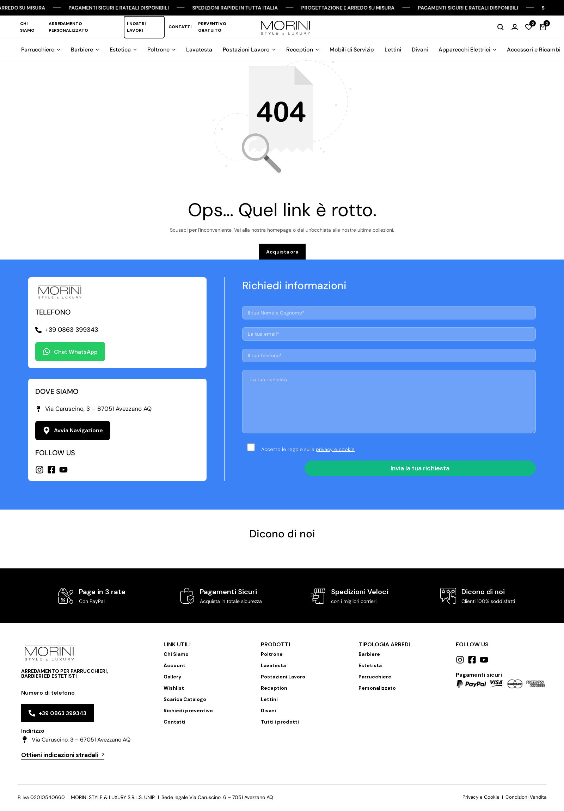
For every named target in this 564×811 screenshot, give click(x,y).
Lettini (393, 49)
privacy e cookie (335, 452)
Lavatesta (199, 49)
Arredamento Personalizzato (68, 27)
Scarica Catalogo (185, 703)
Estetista (370, 669)
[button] (529, 27)
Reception (299, 49)
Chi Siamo (27, 27)
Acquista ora (282, 255)
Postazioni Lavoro (246, 49)
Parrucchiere (37, 49)
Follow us (472, 648)
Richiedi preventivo (188, 714)
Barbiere (82, 49)
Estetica (120, 49)
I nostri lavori (136, 27)
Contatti (180, 27)
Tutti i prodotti (280, 725)
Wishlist (174, 691)
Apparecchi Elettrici (464, 49)
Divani (420, 49)
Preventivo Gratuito (212, 27)
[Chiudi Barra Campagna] (551, 8)
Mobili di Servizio (352, 49)
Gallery (172, 680)
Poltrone (158, 49)
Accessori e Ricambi (533, 49)
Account (174, 669)
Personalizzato (377, 691)
